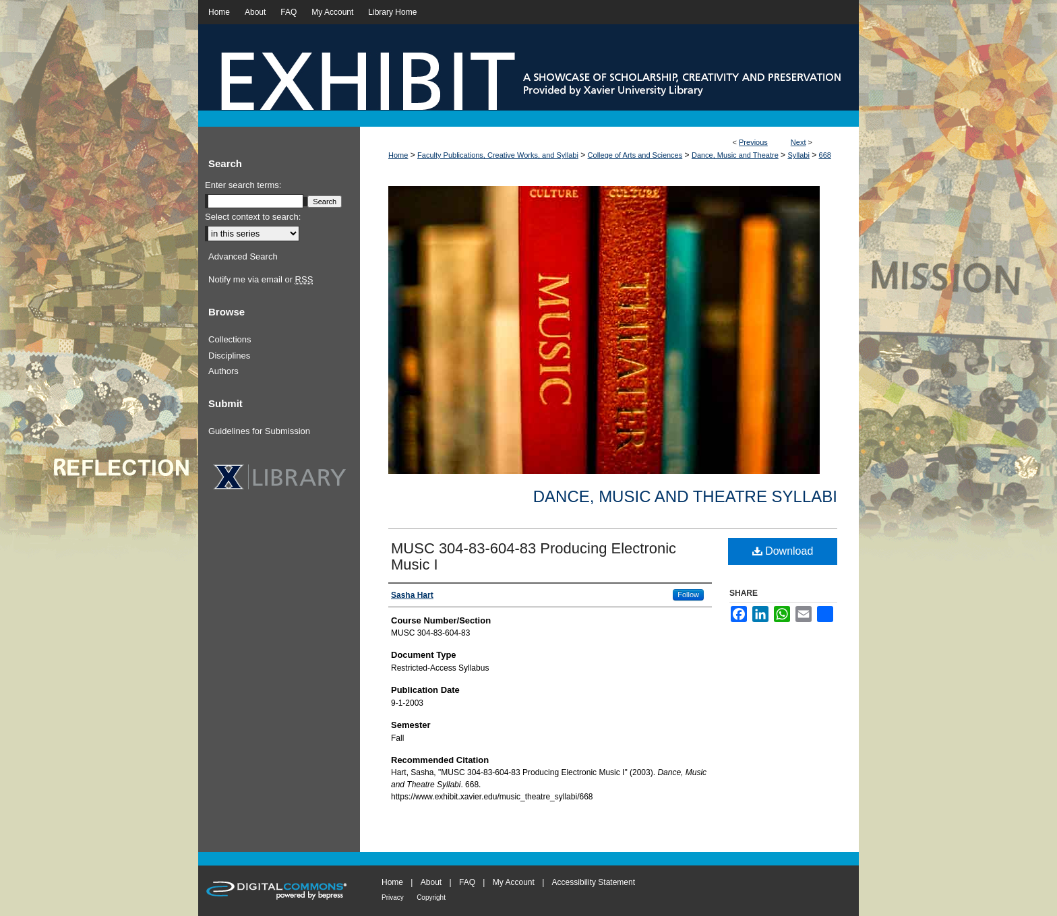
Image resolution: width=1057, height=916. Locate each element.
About (431, 882)
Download (783, 551)
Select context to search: (253, 217)
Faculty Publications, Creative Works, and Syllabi (497, 155)
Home (398, 155)
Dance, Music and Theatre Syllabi (685, 496)
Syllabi (798, 155)
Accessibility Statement (593, 882)
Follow (688, 594)
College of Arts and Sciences (635, 155)
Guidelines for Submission (259, 431)
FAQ (467, 882)
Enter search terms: (243, 185)
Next (798, 142)
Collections (229, 339)
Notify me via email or (260, 279)
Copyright (431, 897)
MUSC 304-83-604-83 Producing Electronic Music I (533, 556)
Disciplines (229, 355)
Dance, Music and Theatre (735, 155)
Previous (753, 142)
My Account (514, 882)
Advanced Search (243, 256)
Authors (223, 371)
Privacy (393, 897)
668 (825, 155)
